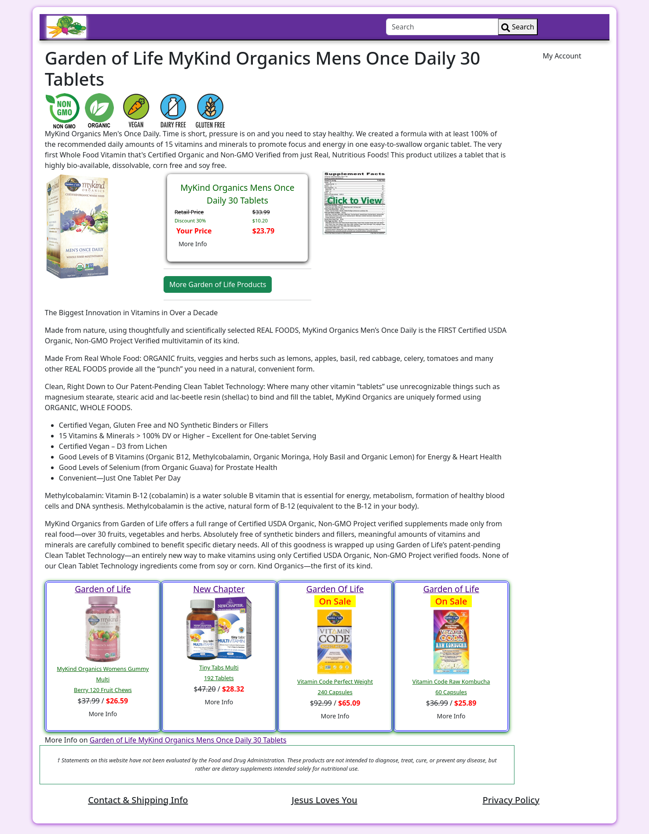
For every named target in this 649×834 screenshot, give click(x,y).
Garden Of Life (335, 589)
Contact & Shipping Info (138, 800)
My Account (562, 56)
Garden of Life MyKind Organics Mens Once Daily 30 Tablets (188, 740)
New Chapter (218, 589)
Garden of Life (103, 589)
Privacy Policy (510, 800)
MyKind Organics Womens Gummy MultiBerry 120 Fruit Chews (103, 679)
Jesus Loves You (324, 800)
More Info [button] (193, 244)
